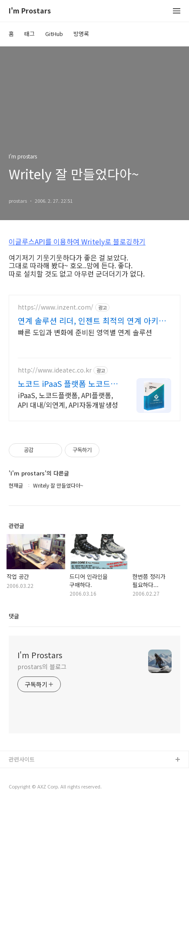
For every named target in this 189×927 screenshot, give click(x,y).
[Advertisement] (94, 347)
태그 (29, 34)
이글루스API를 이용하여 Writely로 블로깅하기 (77, 241)
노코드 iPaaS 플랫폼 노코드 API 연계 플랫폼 (64, 505)
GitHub (54, 34)
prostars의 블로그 (41, 788)
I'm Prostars (30, 11)
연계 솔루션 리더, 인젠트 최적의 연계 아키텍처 (92, 442)
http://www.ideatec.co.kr (55, 491)
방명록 (81, 34)
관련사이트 (22, 881)
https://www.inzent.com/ (55, 428)
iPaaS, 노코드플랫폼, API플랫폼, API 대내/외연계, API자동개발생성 (68, 521)
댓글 (14, 737)
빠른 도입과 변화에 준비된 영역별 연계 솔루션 (85, 454)
